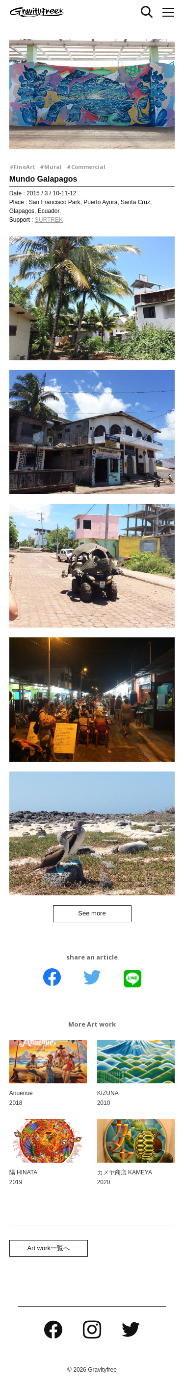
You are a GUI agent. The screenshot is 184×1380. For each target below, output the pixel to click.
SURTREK (49, 219)
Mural (53, 166)
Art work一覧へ (48, 1248)
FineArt (24, 166)
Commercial (88, 166)
